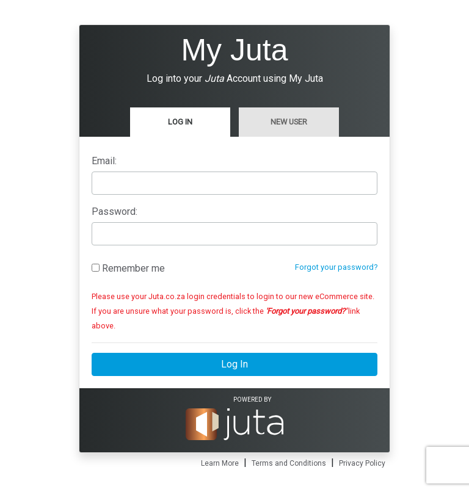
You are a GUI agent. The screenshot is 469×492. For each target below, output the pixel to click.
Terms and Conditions (289, 463)
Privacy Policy (362, 463)
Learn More (220, 463)
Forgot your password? (336, 267)
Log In (180, 121)
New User (289, 121)
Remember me (128, 268)
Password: (114, 211)
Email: (104, 161)
